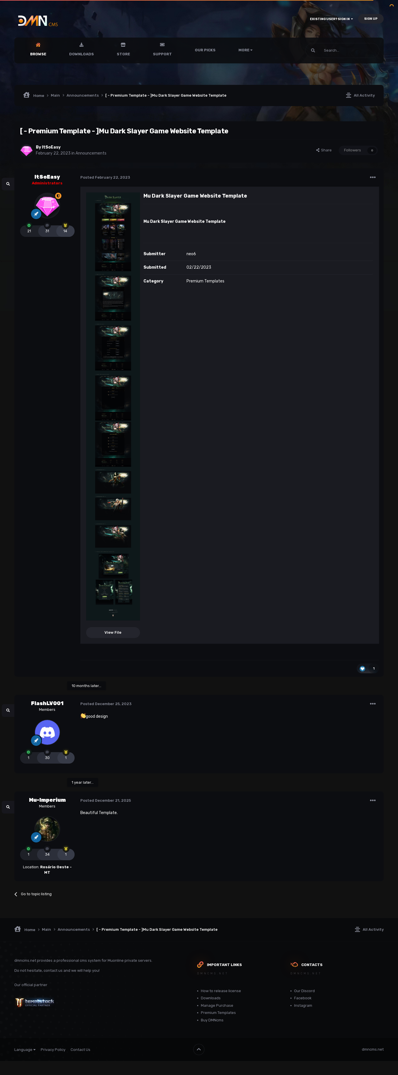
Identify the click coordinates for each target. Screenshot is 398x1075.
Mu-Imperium (47, 800)
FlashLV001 (47, 703)
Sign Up (371, 19)
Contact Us (80, 1049)
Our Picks (205, 50)
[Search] (328, 50)
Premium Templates (205, 281)
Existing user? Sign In (331, 19)
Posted (105, 177)
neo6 (191, 253)
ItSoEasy (51, 147)
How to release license (221, 991)
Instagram (303, 1005)
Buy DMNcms (212, 1020)
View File (112, 632)
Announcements (90, 153)
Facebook (303, 998)
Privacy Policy (53, 1049)
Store (123, 54)
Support (162, 54)
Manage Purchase (217, 1005)
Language (25, 1049)
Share (324, 150)
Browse (38, 54)
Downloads (81, 54)
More (245, 50)
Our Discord (304, 991)
